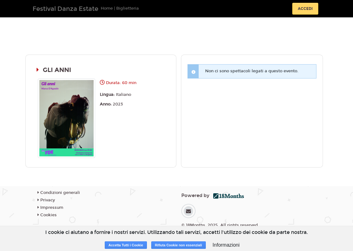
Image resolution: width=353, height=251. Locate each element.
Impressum (50, 207)
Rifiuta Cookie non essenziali (178, 245)
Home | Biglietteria (120, 8)
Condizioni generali (59, 192)
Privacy (46, 200)
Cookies (47, 215)
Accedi (305, 9)
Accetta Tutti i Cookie (125, 245)
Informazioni (226, 245)
